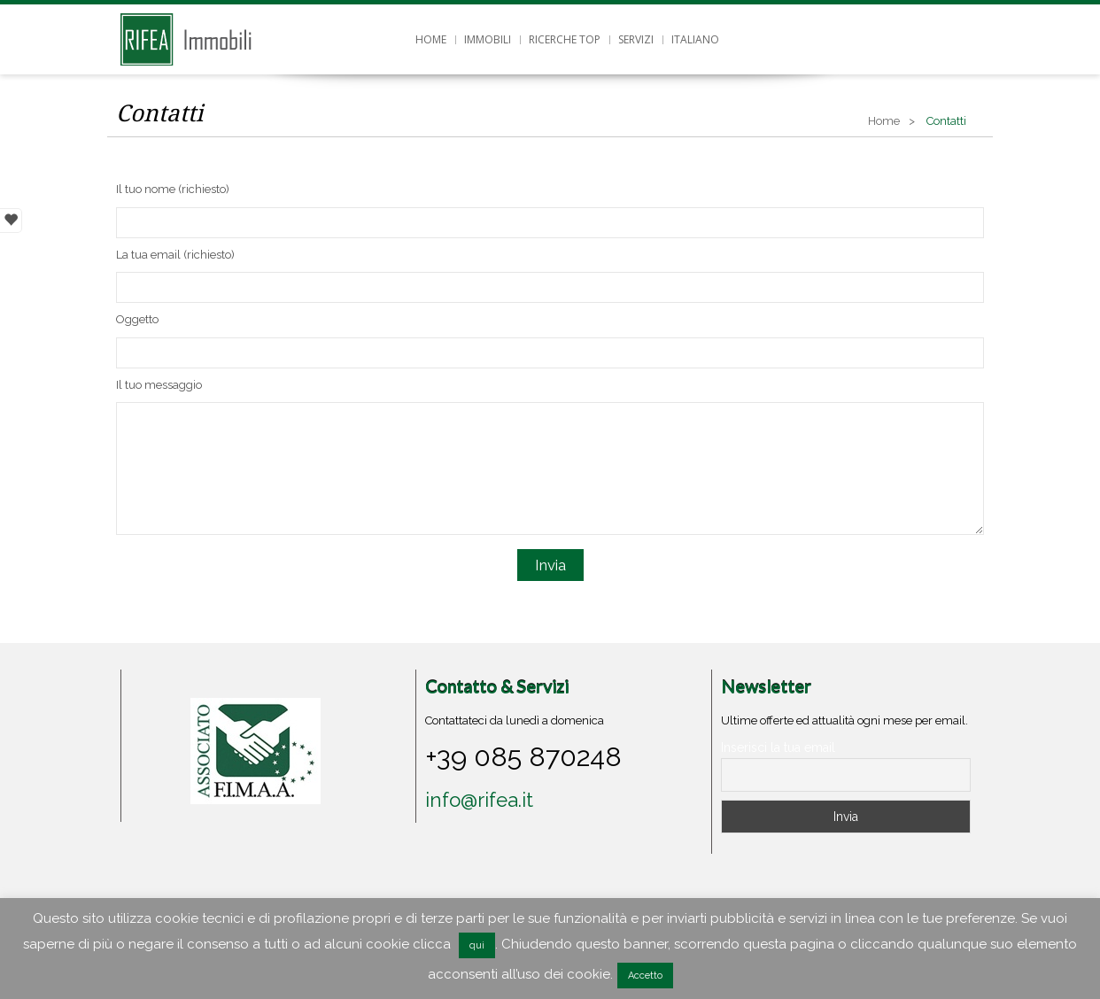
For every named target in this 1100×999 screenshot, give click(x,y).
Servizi (636, 39)
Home (430, 39)
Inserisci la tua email (778, 747)
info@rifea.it (479, 799)
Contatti (159, 113)
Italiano (695, 39)
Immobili (487, 39)
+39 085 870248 (523, 756)
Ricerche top (564, 39)
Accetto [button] (645, 975)
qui (476, 945)
